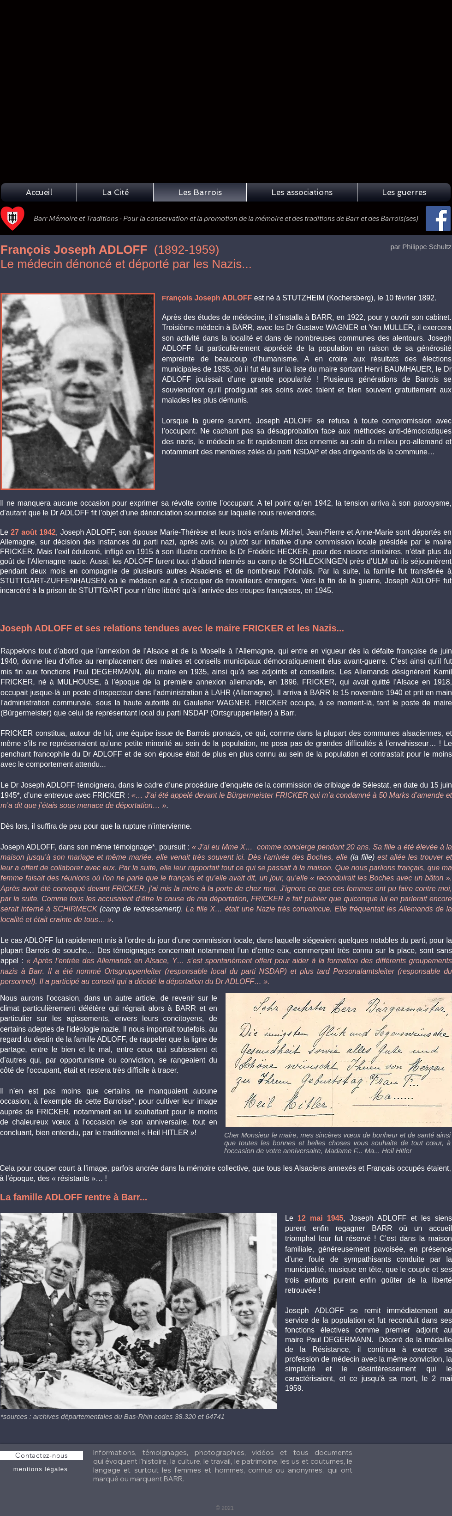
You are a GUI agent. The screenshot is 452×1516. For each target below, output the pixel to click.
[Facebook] (438, 218)
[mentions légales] (41, 1469)
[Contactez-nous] (41, 1455)
